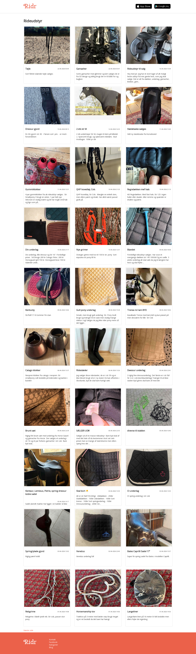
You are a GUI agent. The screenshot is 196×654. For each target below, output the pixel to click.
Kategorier (53, 645)
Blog (51, 647)
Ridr (30, 6)
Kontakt (52, 639)
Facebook (53, 642)
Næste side (28, 630)
